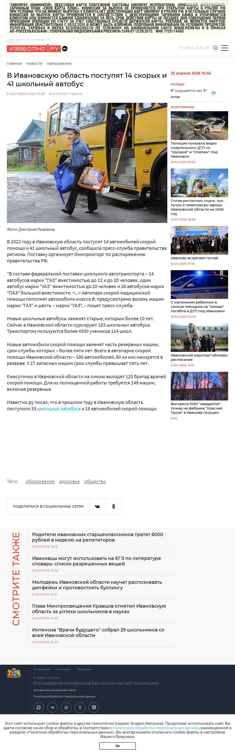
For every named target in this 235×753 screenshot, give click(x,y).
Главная (14, 63)
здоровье (69, 481)
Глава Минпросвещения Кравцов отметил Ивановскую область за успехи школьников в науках (99, 608)
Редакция (84, 669)
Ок (117, 746)
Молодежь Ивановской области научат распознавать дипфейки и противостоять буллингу (97, 584)
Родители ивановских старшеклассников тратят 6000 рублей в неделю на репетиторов (97, 537)
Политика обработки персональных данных (65, 696)
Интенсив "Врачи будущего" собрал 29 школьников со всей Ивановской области (98, 632)
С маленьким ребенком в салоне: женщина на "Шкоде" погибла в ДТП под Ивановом (199, 291)
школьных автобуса (59, 408)
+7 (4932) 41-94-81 (194, 48)
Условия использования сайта (55, 690)
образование (40, 481)
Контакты (64, 669)
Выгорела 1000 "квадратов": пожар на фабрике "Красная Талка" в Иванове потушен (199, 393)
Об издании (42, 669)
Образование (59, 63)
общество (95, 481)
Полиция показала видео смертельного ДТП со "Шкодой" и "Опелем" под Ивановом (199, 134)
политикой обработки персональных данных (156, 728)
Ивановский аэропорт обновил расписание (199, 342)
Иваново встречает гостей (199, 243)
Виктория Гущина (65, 94)
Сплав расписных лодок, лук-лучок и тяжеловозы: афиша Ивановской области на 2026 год (199, 192)
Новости (34, 63)
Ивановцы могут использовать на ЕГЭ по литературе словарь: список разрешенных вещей (96, 561)
